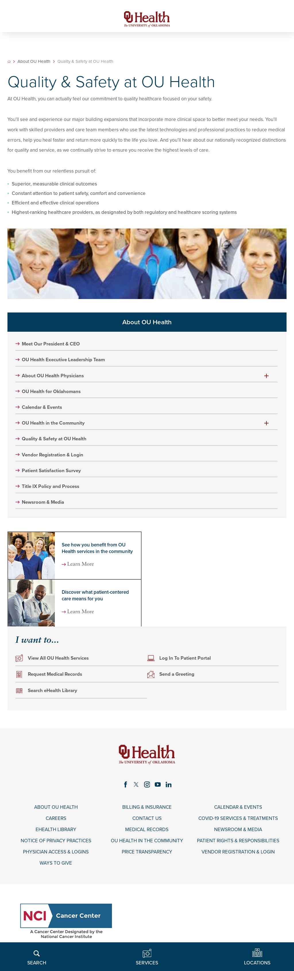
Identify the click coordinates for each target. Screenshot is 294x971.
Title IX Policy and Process (51, 487)
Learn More (81, 565)
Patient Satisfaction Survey (51, 471)
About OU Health (34, 62)
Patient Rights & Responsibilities (238, 842)
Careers (56, 819)
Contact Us (147, 819)
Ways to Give (56, 864)
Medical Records (147, 830)
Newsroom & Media (43, 503)
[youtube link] (157, 785)
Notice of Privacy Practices (56, 842)
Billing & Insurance (147, 808)
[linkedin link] (168, 785)
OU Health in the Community (53, 424)
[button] (266, 376)
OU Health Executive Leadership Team (63, 360)
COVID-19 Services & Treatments (238, 819)
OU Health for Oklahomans (51, 392)
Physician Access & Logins (56, 853)
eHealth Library (56, 830)
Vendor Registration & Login (53, 455)
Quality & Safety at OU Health (54, 439)
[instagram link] (147, 785)
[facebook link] (125, 785)
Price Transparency (147, 853)
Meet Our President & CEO (51, 344)
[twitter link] (136, 785)
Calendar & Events (42, 408)
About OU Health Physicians (53, 376)
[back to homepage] (9, 62)
